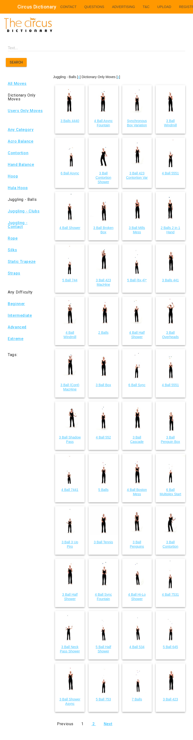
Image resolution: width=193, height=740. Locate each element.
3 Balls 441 (170, 280)
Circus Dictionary (36, 7)
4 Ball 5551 (170, 173)
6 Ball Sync (137, 385)
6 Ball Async (70, 173)
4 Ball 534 (136, 647)
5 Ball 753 (103, 699)
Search (16, 62)
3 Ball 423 (170, 699)
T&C (146, 7)
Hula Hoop (18, 188)
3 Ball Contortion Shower (103, 177)
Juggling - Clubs (24, 211)
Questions (94, 7)
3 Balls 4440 (70, 121)
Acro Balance (20, 141)
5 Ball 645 (170, 647)
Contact (68, 7)
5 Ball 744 (69, 280)
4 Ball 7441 (69, 490)
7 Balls (137, 699)
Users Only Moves (25, 111)
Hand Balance (21, 165)
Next (108, 724)
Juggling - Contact (17, 225)
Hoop (13, 176)
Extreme (15, 339)
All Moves (17, 84)
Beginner (16, 304)
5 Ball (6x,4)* (137, 280)
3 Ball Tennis (103, 542)
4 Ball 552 (103, 437)
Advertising (123, 7)
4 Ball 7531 (170, 594)
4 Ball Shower (69, 228)
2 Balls (103, 332)
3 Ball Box (103, 385)
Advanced (17, 327)
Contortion (18, 153)
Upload (164, 7)
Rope (13, 238)
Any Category (21, 130)
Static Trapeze (22, 262)
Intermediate (20, 315)
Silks (12, 250)
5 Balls (103, 490)
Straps (14, 273)
